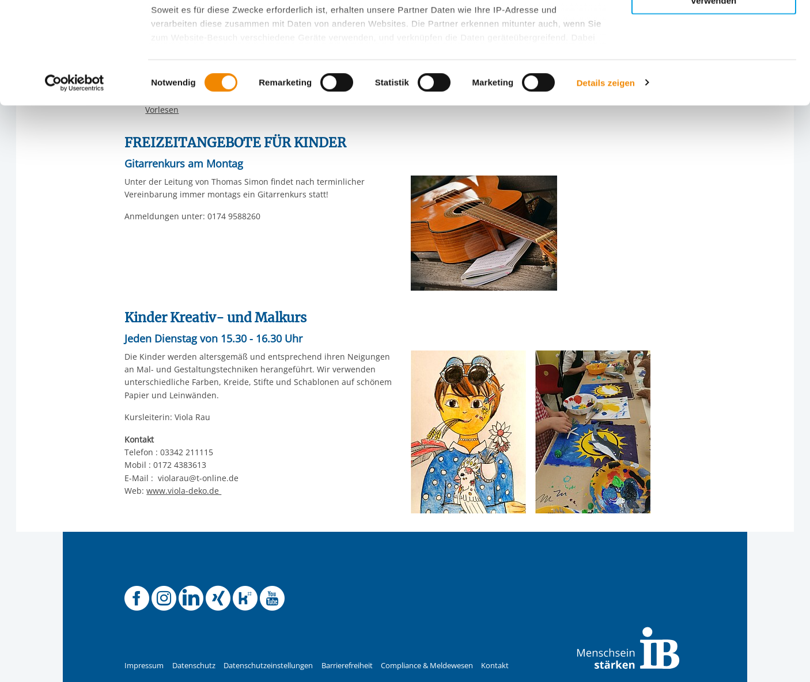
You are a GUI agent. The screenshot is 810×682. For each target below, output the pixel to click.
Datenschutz (193, 665)
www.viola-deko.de (183, 490)
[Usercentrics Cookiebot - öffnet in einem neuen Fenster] (74, 184)
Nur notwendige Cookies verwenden (713, 97)
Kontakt (495, 665)
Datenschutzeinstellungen (268, 665)
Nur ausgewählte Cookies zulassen (714, 61)
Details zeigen (606, 184)
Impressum (144, 665)
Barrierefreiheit (347, 665)
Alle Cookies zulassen (713, 28)
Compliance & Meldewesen (427, 665)
